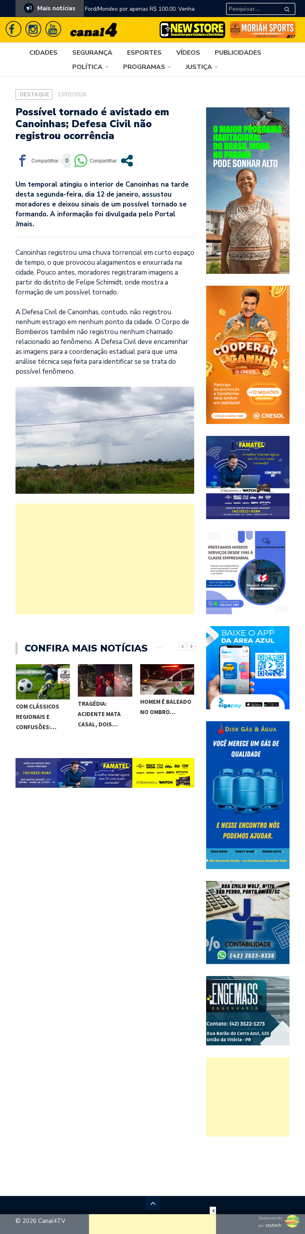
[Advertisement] (104, 559)
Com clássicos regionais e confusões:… (37, 717)
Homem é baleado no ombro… (165, 707)
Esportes (144, 52)
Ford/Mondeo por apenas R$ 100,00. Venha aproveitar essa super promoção (140, 14)
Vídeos (188, 52)
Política (87, 67)
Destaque (34, 94)
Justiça (199, 67)
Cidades (43, 52)
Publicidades (238, 52)
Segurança (92, 52)
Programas (144, 67)
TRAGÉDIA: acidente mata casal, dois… (99, 714)
